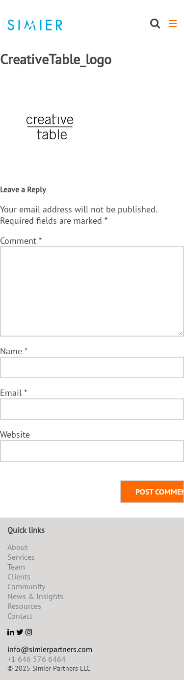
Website (15, 434)
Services (21, 557)
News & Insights (35, 596)
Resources (24, 606)
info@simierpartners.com (49, 649)
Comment (20, 240)
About (17, 547)
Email (13, 392)
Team (16, 567)
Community (26, 586)
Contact (19, 616)
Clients (18, 576)
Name (13, 351)
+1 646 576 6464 (36, 659)
